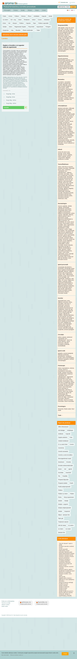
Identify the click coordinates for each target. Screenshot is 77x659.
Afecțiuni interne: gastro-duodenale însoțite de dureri (67, 570)
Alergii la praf (62, 589)
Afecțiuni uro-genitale (65, 572)
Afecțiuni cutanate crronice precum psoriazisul (66, 557)
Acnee (60, 547)
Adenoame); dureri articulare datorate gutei (65, 551)
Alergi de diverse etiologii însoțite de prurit (66, 583)
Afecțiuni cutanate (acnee (66, 555)
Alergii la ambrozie (64, 586)
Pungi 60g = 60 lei (9, 97)
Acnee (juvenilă (63, 549)
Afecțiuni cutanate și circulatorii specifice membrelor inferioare (65, 561)
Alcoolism (61, 581)
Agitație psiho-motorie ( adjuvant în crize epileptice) (66, 578)
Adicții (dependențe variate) (66, 553)
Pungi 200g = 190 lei (10, 103)
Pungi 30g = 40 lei (9, 94)
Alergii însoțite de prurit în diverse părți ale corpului (66, 591)
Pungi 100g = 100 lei (10, 100)
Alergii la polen (63, 588)
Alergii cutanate (63, 585)
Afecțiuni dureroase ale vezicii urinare (65, 564)
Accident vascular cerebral (66, 546)
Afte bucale (62, 576)
